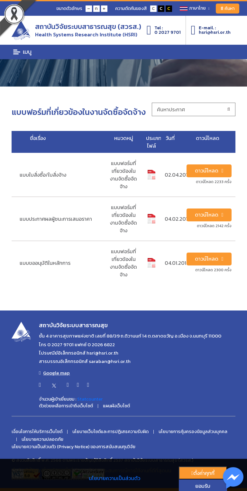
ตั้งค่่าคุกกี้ (203, 473)
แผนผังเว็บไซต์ (116, 406)
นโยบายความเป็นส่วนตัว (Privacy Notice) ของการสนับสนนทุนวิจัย (73, 447)
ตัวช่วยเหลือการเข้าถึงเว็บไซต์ (66, 406)
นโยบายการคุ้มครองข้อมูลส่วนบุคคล (193, 432)
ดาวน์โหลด (209, 171)
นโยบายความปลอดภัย (42, 439)
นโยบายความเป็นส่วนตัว (114, 478)
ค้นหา (227, 8)
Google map (54, 372)
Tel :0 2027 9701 (164, 30)
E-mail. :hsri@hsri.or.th (211, 30)
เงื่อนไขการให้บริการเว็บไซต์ (37, 432)
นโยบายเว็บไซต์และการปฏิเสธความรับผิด (110, 432)
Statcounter (90, 399)
